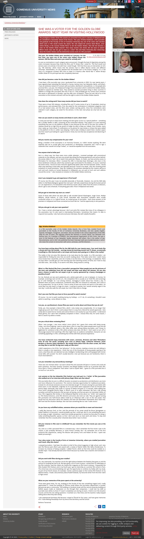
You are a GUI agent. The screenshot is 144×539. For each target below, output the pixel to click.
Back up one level (14, 29)
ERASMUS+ (42, 517)
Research (65, 514)
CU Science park (67, 517)
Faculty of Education (92, 526)
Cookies (31, 537)
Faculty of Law (90, 519)
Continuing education (45, 526)
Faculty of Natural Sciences (94, 524)
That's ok (135, 533)
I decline (126, 533)
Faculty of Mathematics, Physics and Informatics (125, 519)
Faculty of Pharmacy (92, 528)
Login (137, 7)
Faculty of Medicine (92, 517)
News (39, 17)
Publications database (69, 519)
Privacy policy (22, 537)
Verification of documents (46, 524)
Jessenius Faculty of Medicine (118, 517)
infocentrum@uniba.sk (120, 537)
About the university (11, 514)
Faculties (89, 514)
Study (40, 514)
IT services (90, 1)
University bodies (8, 521)
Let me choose (101, 532)
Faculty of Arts (90, 521)
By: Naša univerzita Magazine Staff (96, 57)
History (5, 519)
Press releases (9, 17)
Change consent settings (43, 537)
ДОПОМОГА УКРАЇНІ (26, 17)
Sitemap (100, 1)
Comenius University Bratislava (15, 23)
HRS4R (64, 521)
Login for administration (93, 537)
